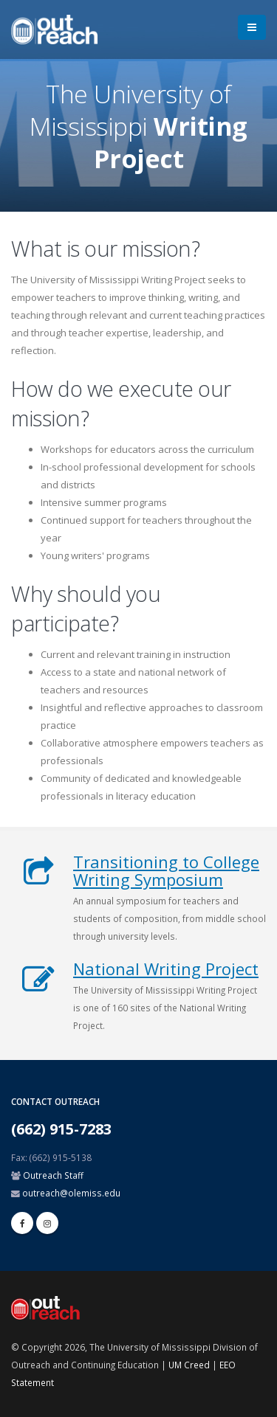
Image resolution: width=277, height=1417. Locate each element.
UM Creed (189, 1365)
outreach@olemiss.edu (71, 1193)
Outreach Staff (53, 1175)
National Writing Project (166, 968)
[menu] (252, 27)
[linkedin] (47, 1223)
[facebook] (22, 1223)
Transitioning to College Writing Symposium (166, 870)
